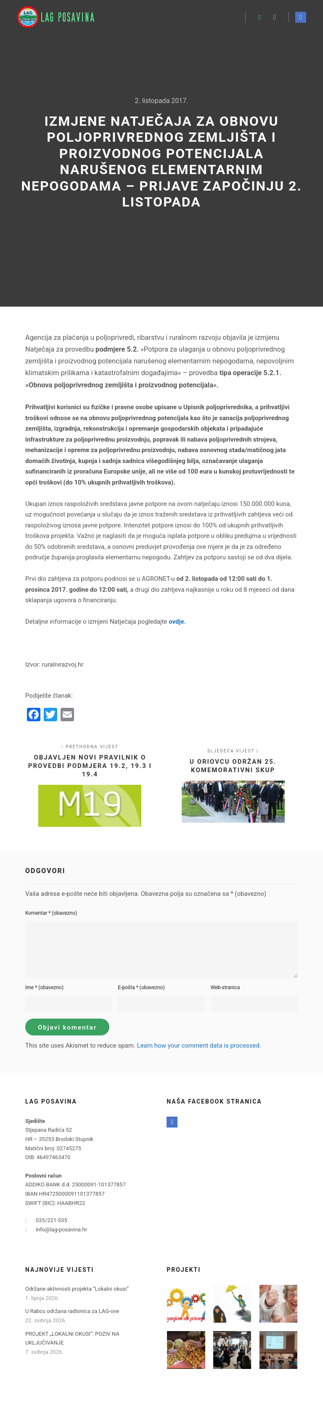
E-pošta (141, 987)
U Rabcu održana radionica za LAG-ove (72, 1311)
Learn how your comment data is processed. (199, 1045)
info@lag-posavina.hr (56, 1229)
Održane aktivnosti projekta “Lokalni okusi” (77, 1289)
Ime (44, 987)
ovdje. (177, 621)
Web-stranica (225, 987)
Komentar (51, 913)
